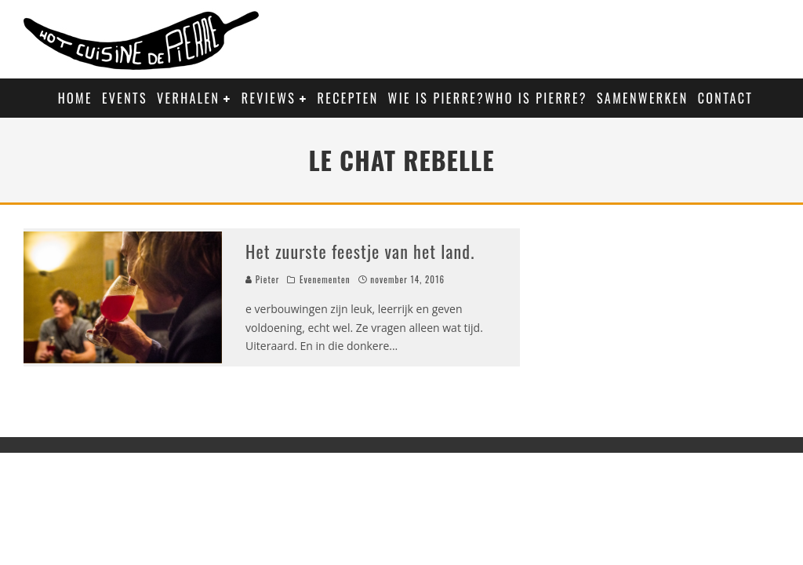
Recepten (348, 98)
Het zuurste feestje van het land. (359, 251)
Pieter (262, 279)
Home (75, 98)
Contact (726, 98)
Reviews (269, 98)
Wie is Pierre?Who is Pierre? (487, 98)
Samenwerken (643, 98)
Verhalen (188, 98)
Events (124, 98)
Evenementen (325, 279)
